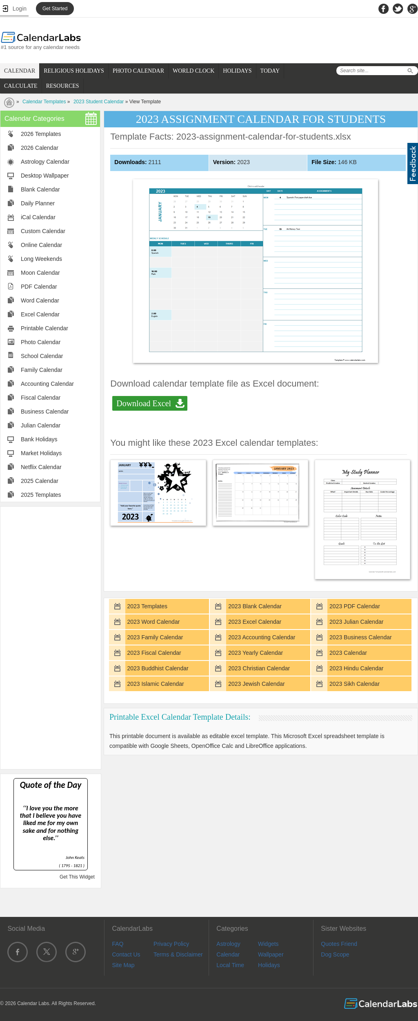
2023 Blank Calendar (255, 606)
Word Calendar (40, 300)
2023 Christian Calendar (259, 668)
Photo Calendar (40, 342)
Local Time (230, 965)
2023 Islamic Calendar (155, 684)
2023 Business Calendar (360, 637)
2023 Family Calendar (155, 637)
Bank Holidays (39, 439)
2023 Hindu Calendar (356, 668)
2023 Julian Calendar (356, 621)
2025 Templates (41, 495)
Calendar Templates (44, 102)
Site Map (123, 965)
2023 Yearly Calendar (255, 653)
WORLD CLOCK (193, 71)
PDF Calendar (39, 286)
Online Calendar (41, 245)
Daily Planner (38, 203)
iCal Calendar (38, 217)
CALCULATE (21, 86)
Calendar (228, 954)
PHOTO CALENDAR (138, 71)
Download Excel (143, 403)
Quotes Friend (339, 944)
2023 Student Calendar (98, 102)
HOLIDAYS (237, 71)
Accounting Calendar (47, 383)
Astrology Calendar (45, 161)
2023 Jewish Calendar (256, 684)
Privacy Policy (171, 944)
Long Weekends (41, 259)
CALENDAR (19, 71)
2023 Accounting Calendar (261, 637)
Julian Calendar (40, 425)
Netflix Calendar (41, 467)
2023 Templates (147, 606)
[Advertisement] (50, 637)
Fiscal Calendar (40, 397)
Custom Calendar (43, 231)
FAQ (117, 944)
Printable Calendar (44, 328)
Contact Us (126, 954)
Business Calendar (45, 411)
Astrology (228, 944)
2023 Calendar (348, 653)
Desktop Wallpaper (45, 175)
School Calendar (42, 356)
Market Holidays (41, 453)
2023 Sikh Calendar (354, 684)
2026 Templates (41, 134)
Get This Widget (77, 877)
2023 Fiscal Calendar (154, 653)
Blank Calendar (40, 189)
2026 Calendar (39, 148)
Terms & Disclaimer (178, 954)
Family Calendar (41, 370)
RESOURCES (62, 86)
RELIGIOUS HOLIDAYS (74, 71)
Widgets (268, 944)
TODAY (270, 71)
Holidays (269, 965)
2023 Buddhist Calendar (157, 668)
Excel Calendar (40, 314)
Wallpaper (271, 954)
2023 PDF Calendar (354, 606)
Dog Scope (335, 954)
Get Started (54, 8)
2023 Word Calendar (153, 621)
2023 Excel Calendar (254, 621)
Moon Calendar (40, 272)
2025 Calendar (39, 481)
